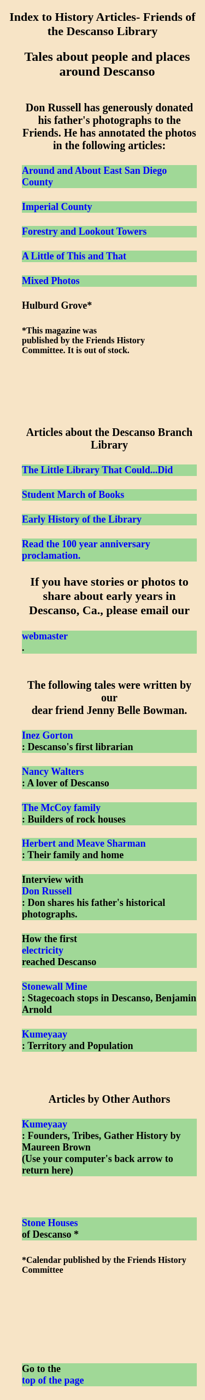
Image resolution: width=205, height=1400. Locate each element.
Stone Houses (50, 1222)
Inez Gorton (47, 735)
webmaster (45, 636)
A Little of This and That (74, 256)
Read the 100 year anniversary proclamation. (86, 550)
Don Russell (47, 891)
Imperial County (57, 206)
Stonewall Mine (54, 986)
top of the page (53, 1380)
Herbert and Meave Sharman (83, 843)
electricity (42, 950)
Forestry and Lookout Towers (84, 231)
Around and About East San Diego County (94, 176)
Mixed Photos (51, 280)
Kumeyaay (44, 1034)
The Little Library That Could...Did (97, 469)
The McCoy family (61, 807)
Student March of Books (73, 494)
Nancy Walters (53, 771)
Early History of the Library (82, 519)
